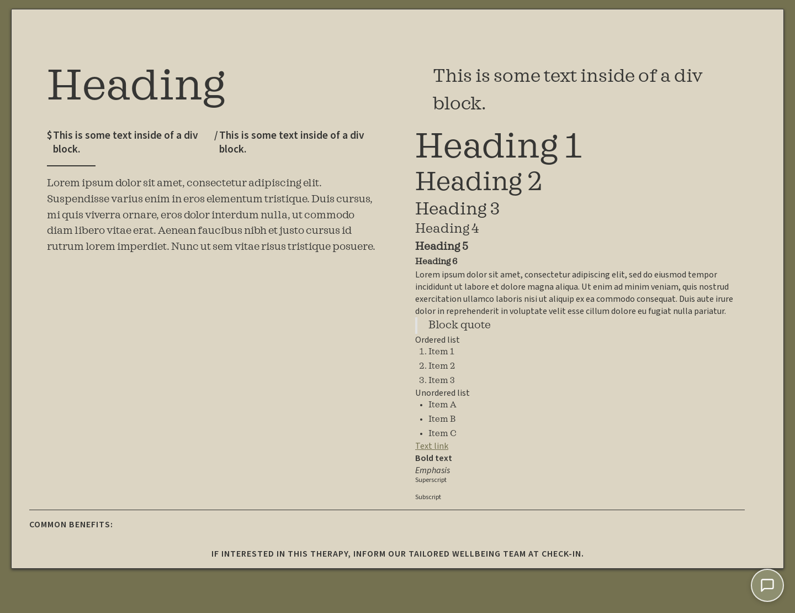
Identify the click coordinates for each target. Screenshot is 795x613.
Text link (431, 446)
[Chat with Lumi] (767, 585)
